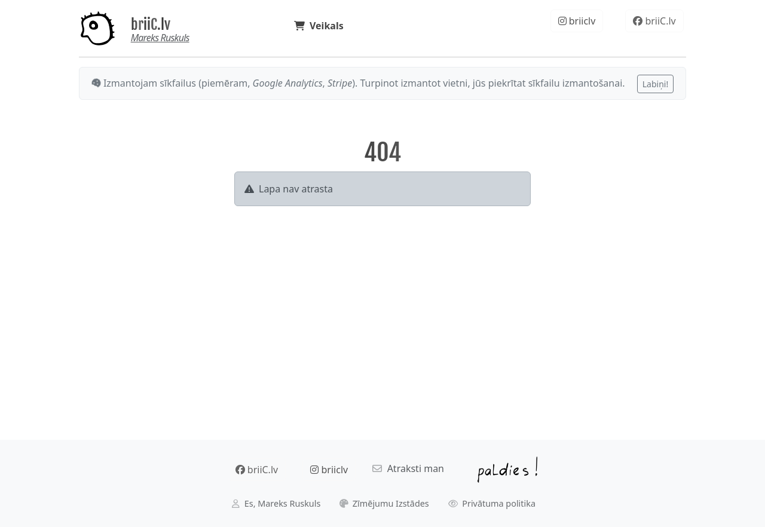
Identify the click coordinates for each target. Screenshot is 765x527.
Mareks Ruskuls (160, 37)
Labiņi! (655, 84)
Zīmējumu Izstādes (384, 503)
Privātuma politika (492, 503)
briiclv (577, 20)
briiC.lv (150, 24)
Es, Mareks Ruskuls (276, 503)
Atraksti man (408, 468)
